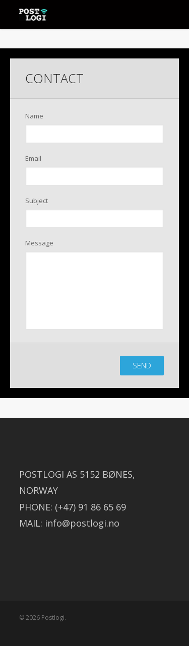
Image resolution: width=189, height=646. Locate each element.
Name (34, 115)
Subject (36, 200)
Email (33, 158)
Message (39, 242)
